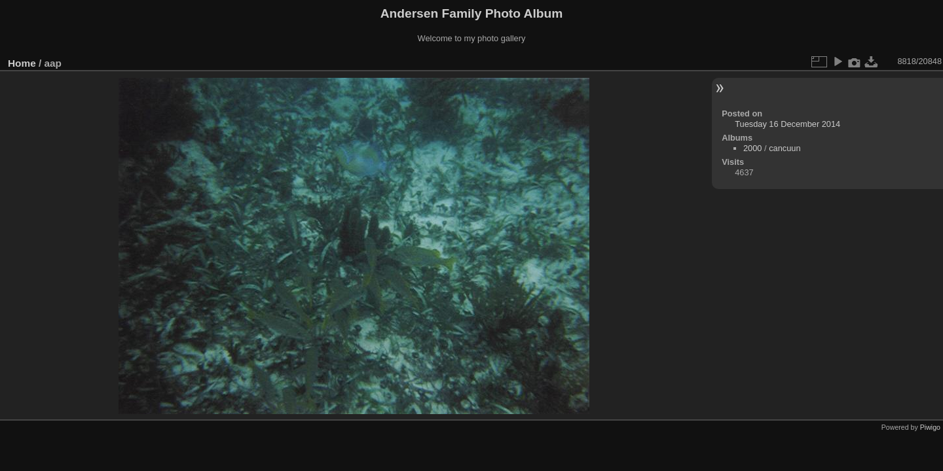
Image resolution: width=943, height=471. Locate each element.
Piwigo (930, 427)
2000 (752, 148)
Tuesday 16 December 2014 (787, 124)
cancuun (784, 148)
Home (22, 63)
